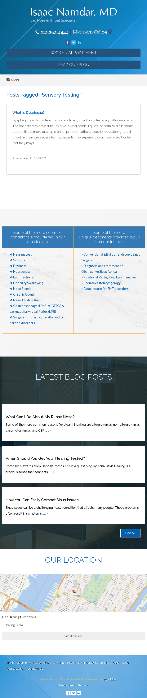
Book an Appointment (73, 52)
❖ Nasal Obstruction (25, 300)
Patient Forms (110, 663)
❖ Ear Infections (21, 277)
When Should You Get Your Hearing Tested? (45, 458)
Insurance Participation (48, 663)
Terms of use (67, 685)
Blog (125, 663)
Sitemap (82, 685)
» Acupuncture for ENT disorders (105, 289)
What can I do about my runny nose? (40, 417)
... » (49, 430)
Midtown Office (90, 32)
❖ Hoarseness (20, 271)
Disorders (73, 663)
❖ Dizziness (18, 266)
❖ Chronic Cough (22, 294)
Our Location (15, 669)
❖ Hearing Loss (21, 254)
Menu (13, 80)
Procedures (90, 663)
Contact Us (35, 669)
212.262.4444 (52, 32)
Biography (23, 663)
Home (10, 663)
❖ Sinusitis (17, 260)
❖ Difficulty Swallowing (26, 283)
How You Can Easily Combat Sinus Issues (42, 500)
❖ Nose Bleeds (20, 289)
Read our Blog (73, 64)
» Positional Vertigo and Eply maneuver (109, 277)
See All (130, 533)
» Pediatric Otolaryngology (101, 283)
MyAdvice (110, 679)
